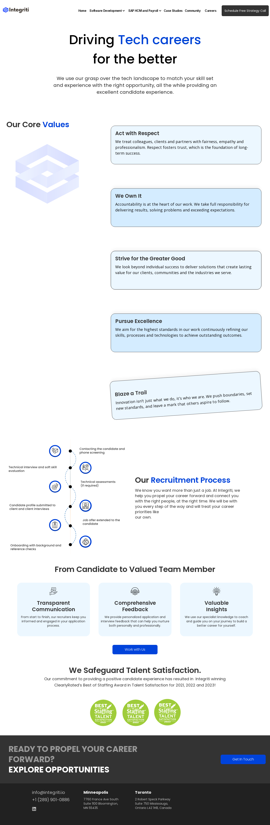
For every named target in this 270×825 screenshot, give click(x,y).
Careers (210, 10)
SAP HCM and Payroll (143, 10)
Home (82, 10)
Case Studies (173, 10)
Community (193, 10)
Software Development (105, 10)
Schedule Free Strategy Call (245, 11)
